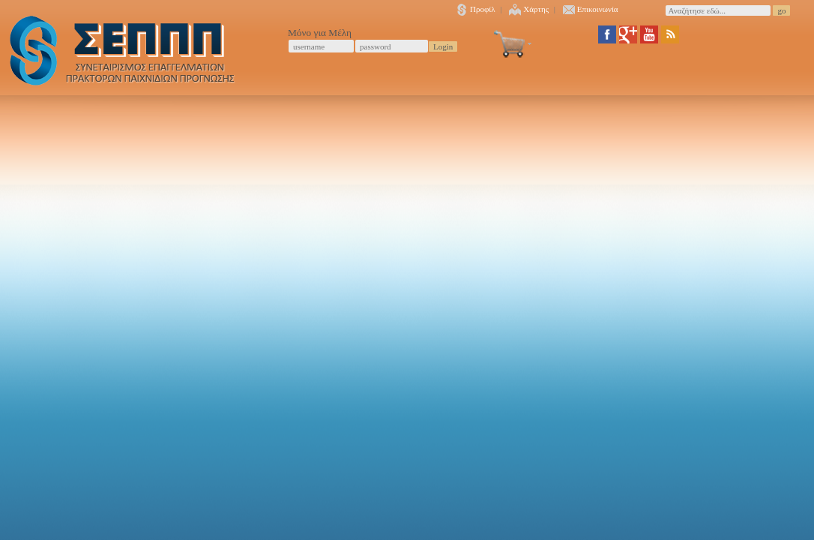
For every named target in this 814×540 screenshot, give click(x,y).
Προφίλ (475, 9)
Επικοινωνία (590, 9)
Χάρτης (529, 9)
